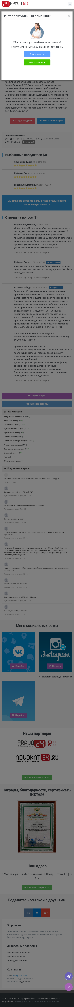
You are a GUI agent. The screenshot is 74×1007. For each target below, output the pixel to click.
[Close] (69, 16)
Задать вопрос (37, 54)
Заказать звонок (37, 62)
